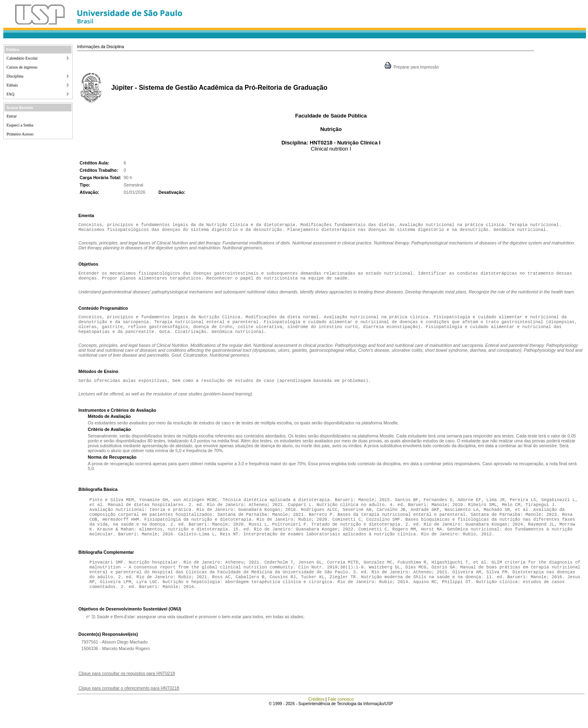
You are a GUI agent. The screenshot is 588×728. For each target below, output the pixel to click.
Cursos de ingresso (22, 67)
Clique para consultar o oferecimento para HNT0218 (128, 706)
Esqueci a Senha (20, 125)
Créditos (316, 717)
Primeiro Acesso (20, 134)
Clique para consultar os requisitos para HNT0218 (126, 692)
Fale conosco (341, 717)
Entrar (12, 116)
